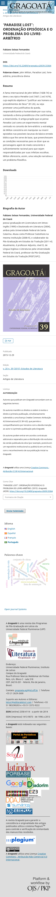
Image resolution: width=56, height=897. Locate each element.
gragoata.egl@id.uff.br (26, 690)
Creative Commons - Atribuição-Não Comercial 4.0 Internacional (26, 856)
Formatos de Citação (14, 497)
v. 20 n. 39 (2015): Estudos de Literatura (20, 12)
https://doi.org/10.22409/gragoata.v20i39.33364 (27, 65)
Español (12, 533)
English (11, 528)
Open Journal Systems (15, 609)
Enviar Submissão (15, 511)
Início (5, 9)
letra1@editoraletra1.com (19, 702)
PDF (9, 340)
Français (12, 537)
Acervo (14, 9)
